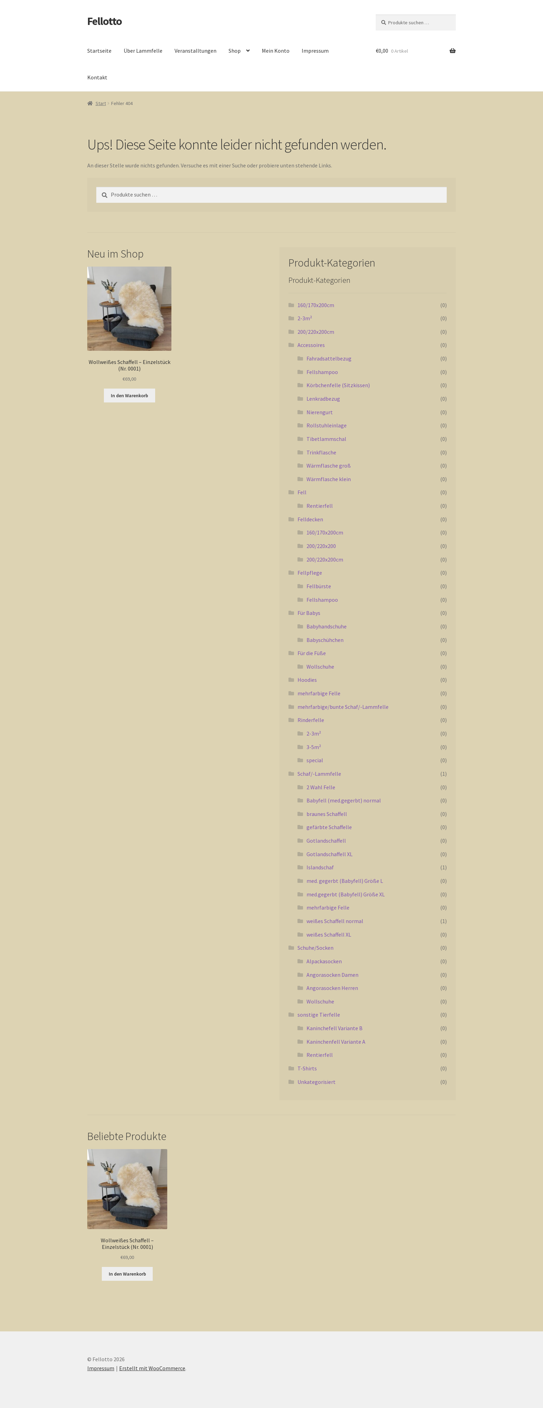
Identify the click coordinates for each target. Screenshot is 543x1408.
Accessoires (311, 344)
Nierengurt (319, 412)
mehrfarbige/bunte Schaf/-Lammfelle (343, 706)
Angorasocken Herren (332, 987)
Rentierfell (319, 505)
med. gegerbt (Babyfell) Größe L (344, 880)
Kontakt (97, 77)
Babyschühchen (325, 639)
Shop (235, 50)
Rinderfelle (310, 719)
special (314, 760)
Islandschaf (320, 867)
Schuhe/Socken (315, 947)
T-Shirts (307, 1068)
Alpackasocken (324, 961)
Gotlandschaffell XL (329, 854)
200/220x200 (321, 545)
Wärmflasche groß (328, 465)
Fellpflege (309, 572)
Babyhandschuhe (326, 626)
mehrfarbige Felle (318, 693)
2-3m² (304, 318)
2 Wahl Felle (320, 787)
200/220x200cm (315, 331)
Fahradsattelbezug (328, 358)
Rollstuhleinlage (326, 425)
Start (101, 103)
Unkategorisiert (316, 1081)
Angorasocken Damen (332, 974)
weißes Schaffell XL (328, 934)
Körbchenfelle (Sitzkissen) (338, 385)
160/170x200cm (315, 305)
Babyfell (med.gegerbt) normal (343, 800)
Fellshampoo (322, 371)
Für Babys (308, 612)
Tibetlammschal (326, 438)
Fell (301, 492)
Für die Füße (311, 653)
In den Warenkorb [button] (129, 395)
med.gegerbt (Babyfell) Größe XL (345, 894)
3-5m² (313, 747)
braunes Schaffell (326, 813)
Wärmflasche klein (328, 479)
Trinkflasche (321, 452)
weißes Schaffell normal (334, 921)
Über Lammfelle (143, 50)
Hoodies (307, 679)
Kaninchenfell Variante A (335, 1041)
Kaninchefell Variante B (334, 1028)
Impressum (315, 50)
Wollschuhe (320, 666)
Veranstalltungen (195, 50)
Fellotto (104, 21)
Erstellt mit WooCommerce (152, 1368)
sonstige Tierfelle (318, 1014)
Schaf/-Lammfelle (319, 773)
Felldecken (310, 519)
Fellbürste (318, 586)
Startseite (99, 50)
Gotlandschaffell (326, 840)
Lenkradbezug (323, 398)
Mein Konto (276, 50)
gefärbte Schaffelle (329, 827)
